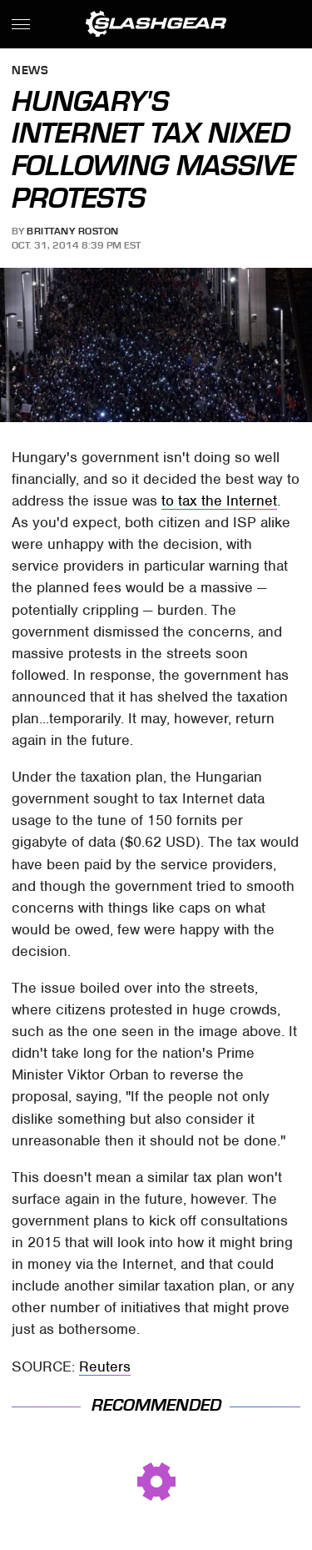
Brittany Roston (73, 231)
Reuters (105, 1366)
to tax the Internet (219, 500)
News (30, 71)
